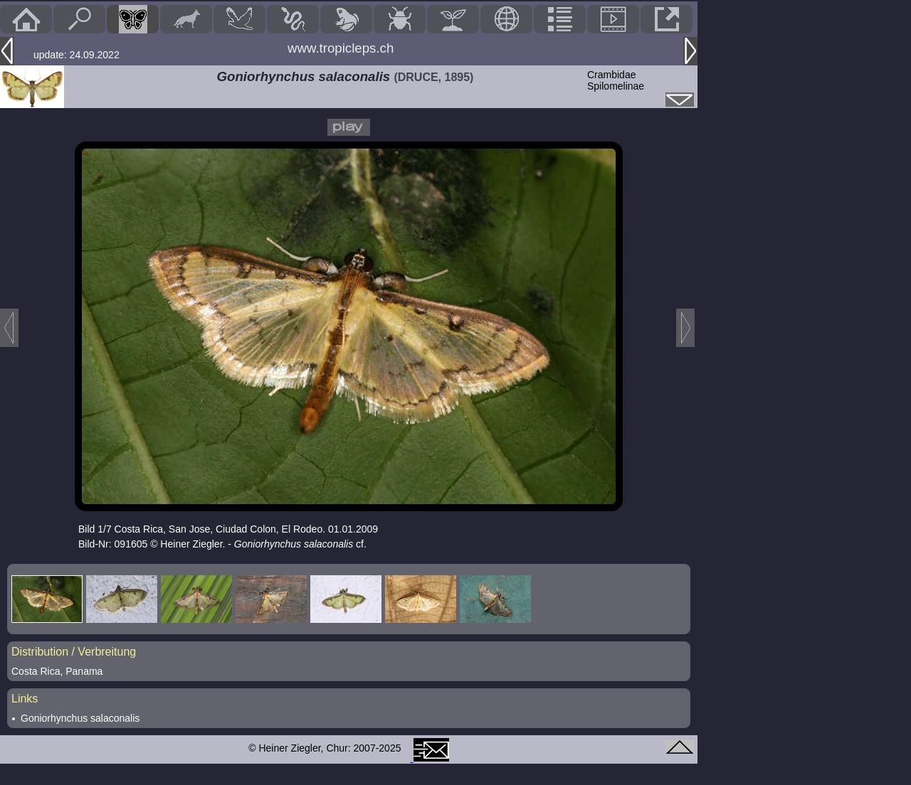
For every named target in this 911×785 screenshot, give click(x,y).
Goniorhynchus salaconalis (80, 718)
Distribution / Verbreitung (73, 652)
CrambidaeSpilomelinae (615, 80)
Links (24, 699)
